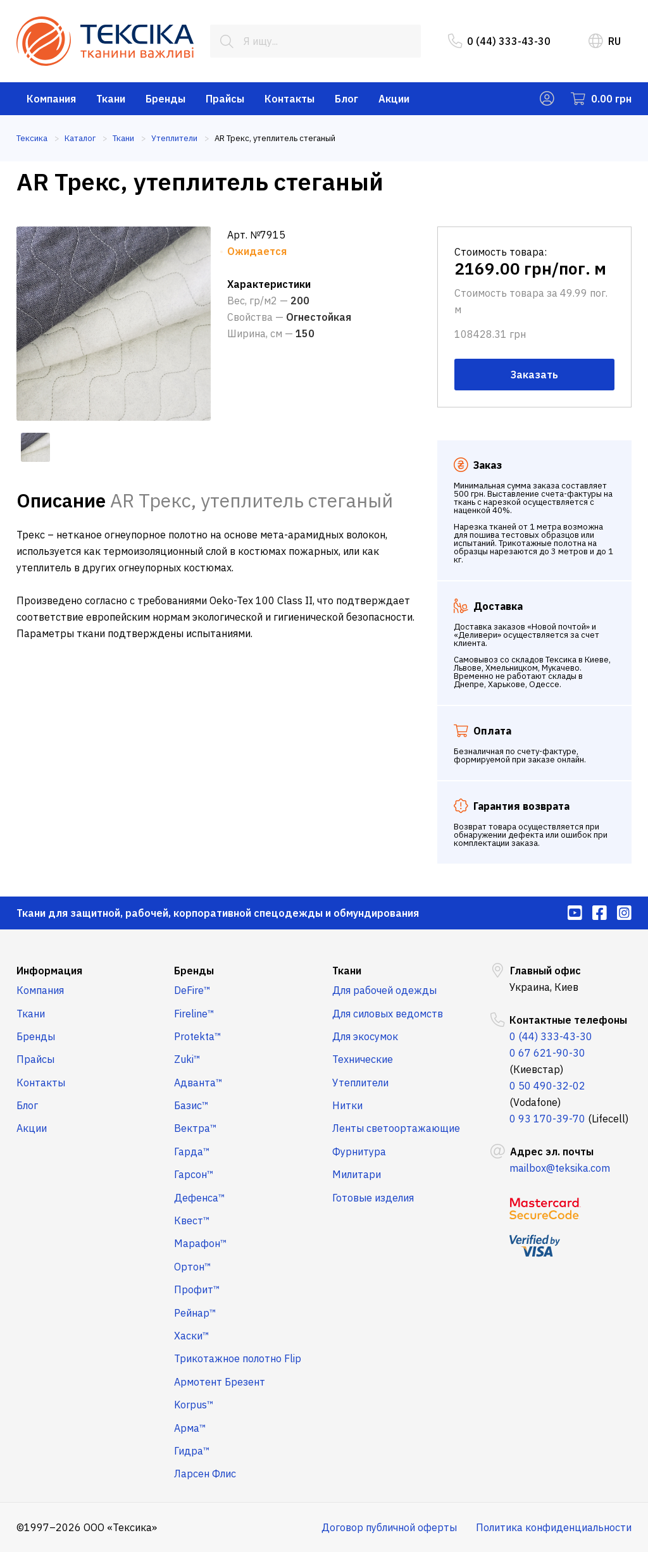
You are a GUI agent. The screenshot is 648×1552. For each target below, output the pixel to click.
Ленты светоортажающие (396, 1128)
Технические (362, 1059)
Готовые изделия (373, 1197)
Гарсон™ (194, 1174)
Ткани (110, 98)
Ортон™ (192, 1266)
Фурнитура (359, 1151)
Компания (51, 98)
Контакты (290, 98)
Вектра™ (195, 1128)
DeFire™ (192, 990)
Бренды (165, 98)
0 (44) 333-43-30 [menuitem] (499, 41)
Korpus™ (194, 1404)
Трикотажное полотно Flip (237, 1358)
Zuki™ (187, 1059)
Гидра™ (192, 1450)
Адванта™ (198, 1082)
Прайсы (225, 98)
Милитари (356, 1174)
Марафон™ (200, 1243)
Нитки (347, 1105)
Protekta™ (197, 1036)
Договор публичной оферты (389, 1527)
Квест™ (192, 1220)
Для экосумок (365, 1036)
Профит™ (197, 1289)
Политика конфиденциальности (554, 1527)
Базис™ (191, 1105)
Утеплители (360, 1082)
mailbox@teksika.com (559, 1168)
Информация (49, 970)
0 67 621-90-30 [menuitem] (547, 1052)
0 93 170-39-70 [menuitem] (547, 1118)
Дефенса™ (199, 1197)
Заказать (534, 374)
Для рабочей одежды (384, 990)
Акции (393, 98)
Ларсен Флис (205, 1473)
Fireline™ (194, 1013)
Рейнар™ (195, 1313)
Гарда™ (192, 1151)
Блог (346, 98)
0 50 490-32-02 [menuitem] (547, 1085)
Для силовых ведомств (387, 1013)
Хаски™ (191, 1335)
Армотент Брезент (219, 1381)
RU (605, 41)
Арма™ (190, 1428)
